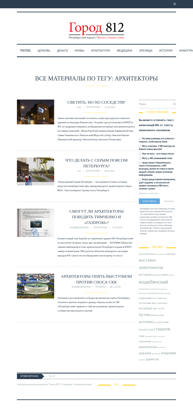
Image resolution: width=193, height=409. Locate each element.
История (166, 50)
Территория (93, 107)
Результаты (169, 201)
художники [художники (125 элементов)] (145, 341)
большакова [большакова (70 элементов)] (160, 254)
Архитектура (100, 50)
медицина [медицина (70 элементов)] (143, 293)
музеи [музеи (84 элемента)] (161, 293)
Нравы (79, 50)
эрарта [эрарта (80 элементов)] (142, 360)
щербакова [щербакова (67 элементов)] (156, 354)
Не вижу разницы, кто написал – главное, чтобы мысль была (157, 140)
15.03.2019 (117, 227)
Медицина (124, 50)
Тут (52, 376)
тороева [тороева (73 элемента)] (148, 336)
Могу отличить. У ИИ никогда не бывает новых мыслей (157, 148)
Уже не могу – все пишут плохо (156, 154)
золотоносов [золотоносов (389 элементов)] (151, 268)
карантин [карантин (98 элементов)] (156, 275)
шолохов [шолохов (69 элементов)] (162, 347)
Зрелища (146, 50)
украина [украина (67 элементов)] (161, 337)
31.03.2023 (110, 107)
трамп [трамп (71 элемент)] (155, 337)
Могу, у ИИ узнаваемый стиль (155, 158)
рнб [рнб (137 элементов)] (153, 315)
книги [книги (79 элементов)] (171, 275)
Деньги (62, 50)
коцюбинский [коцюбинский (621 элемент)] (153, 282)
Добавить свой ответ (148, 194)
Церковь (43, 50)
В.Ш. (79, 107)
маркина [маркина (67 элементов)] (163, 289)
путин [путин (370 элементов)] (144, 315)
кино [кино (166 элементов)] (165, 274)
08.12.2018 (115, 287)
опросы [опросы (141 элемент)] (161, 298)
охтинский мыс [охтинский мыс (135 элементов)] (147, 303)
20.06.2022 (109, 171)
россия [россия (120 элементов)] (160, 315)
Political (25, 50)
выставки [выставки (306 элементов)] (147, 260)
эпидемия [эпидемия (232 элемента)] (168, 353)
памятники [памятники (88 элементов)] (162, 303)
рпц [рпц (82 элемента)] (156, 322)
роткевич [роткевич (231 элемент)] (146, 322)
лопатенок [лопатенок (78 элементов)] (155, 289)
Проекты (100, 287)
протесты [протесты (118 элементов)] (158, 308)
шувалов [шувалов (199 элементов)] (145, 353)
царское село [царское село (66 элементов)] (157, 342)
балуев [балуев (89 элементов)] (142, 254)
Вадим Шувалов (79, 227)
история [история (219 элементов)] (145, 274)
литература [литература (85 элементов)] (144, 289)
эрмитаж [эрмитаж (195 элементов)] (152, 359)
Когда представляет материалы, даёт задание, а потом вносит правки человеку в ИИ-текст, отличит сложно (157, 184)
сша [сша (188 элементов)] (141, 336)
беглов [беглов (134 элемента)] (150, 254)
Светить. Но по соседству (97, 102)
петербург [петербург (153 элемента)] (146, 308)
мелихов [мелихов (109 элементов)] (153, 293)
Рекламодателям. (82, 384)
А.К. (79, 171)
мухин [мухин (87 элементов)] (167, 293)
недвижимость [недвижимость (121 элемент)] (147, 298)
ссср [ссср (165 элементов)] (150, 329)
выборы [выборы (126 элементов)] (171, 254)
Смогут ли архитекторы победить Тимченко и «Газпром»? (96, 217)
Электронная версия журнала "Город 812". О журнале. (45, 384)
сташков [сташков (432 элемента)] (162, 329)
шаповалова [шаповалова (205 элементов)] (148, 347)
